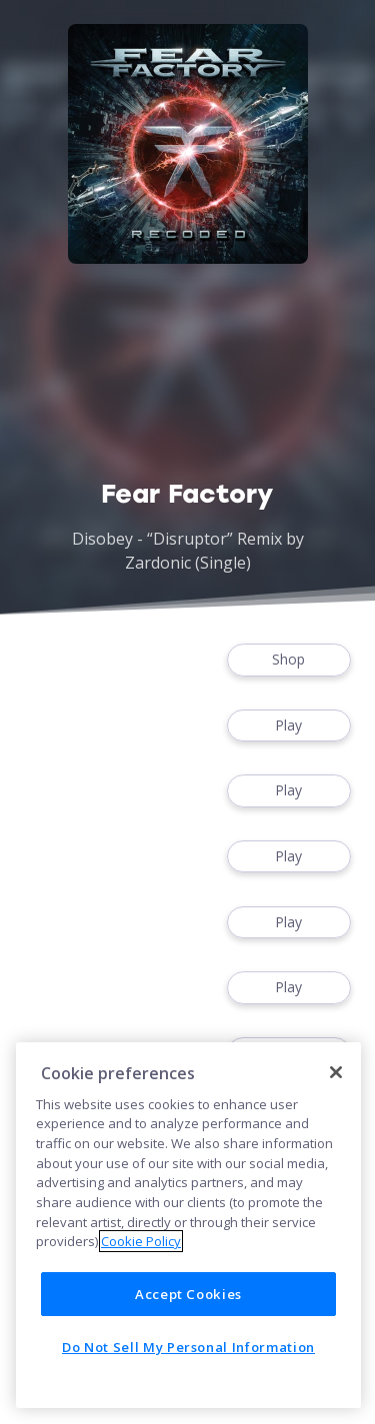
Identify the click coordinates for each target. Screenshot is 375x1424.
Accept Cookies (188, 1294)
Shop (289, 660)
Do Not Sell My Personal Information (188, 1347)
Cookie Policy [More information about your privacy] (141, 1241)
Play (289, 726)
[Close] (336, 1072)
